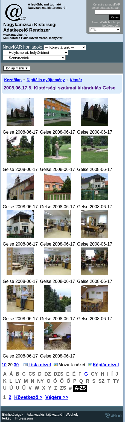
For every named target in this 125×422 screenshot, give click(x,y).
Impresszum (24, 418)
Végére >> (56, 397)
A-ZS (80, 388)
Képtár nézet (106, 364)
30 (16, 364)
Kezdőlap (13, 80)
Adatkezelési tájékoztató (44, 415)
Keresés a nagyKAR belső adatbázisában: (105, 6)
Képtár (76, 80)
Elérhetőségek (12, 415)
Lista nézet (39, 364)
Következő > (28, 397)
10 (4, 364)
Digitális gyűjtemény (46, 80)
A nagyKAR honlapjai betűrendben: (106, 24)
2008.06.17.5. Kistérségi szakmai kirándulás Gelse (59, 88)
